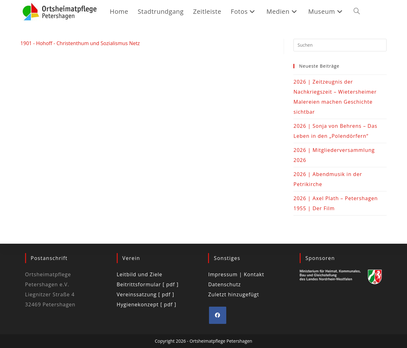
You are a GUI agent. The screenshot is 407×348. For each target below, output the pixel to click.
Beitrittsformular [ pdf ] (148, 284)
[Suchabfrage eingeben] (340, 45)
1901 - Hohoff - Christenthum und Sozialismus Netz (80, 43)
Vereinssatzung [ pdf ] (145, 294)
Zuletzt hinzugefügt (233, 294)
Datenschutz (224, 284)
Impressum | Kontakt (236, 274)
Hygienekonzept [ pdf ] (146, 304)
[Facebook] (217, 315)
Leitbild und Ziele (140, 274)
